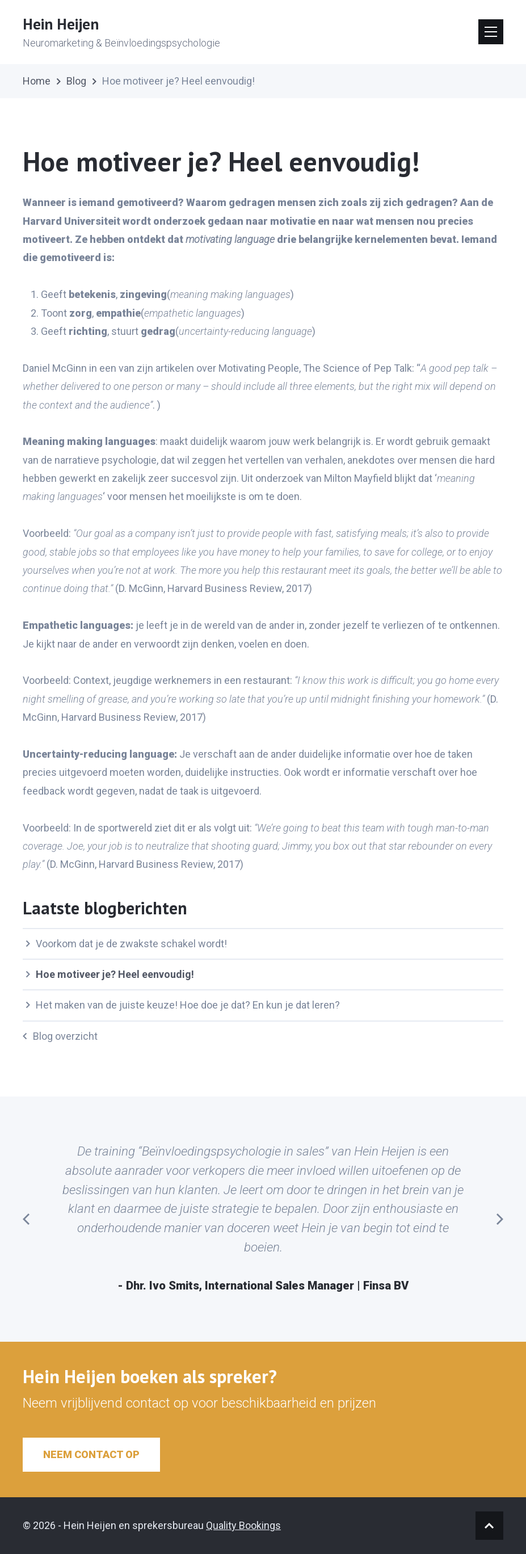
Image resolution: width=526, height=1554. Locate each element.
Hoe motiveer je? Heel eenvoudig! (110, 974)
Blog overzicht (60, 1036)
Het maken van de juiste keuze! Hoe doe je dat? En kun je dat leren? (183, 1005)
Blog (76, 81)
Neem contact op (91, 1454)
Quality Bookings (243, 1525)
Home (37, 81)
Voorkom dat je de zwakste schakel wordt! (126, 944)
